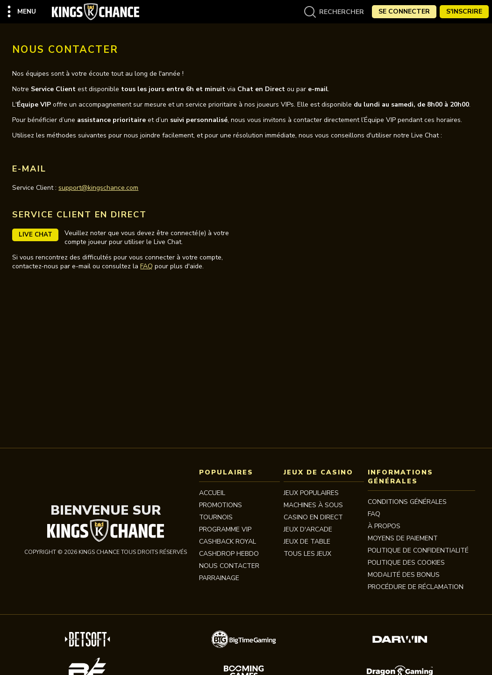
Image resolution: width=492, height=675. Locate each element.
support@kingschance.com (98, 187)
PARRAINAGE (219, 578)
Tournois (216, 517)
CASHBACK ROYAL (227, 541)
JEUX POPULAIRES (311, 492)
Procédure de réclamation (415, 586)
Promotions (220, 505)
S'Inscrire (464, 11)
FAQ (146, 266)
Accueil (212, 492)
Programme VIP (225, 529)
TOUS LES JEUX (307, 553)
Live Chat (35, 234)
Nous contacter (229, 565)
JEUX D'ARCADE (308, 529)
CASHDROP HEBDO (229, 553)
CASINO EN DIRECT (313, 517)
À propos (384, 526)
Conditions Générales (407, 501)
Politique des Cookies (406, 562)
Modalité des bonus (404, 574)
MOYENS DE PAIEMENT (403, 538)
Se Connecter (404, 11)
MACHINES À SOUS (313, 505)
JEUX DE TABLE (307, 541)
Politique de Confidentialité (418, 550)
